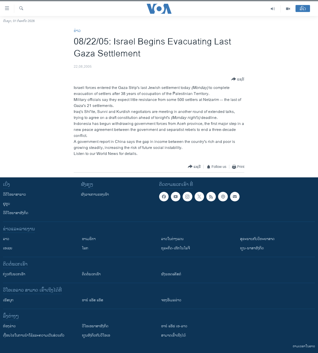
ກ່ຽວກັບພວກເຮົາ (14, 274)
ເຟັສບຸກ (8, 300)
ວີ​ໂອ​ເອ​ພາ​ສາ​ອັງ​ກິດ (95, 326)
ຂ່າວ (77, 30)
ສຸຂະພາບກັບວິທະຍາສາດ (257, 239)
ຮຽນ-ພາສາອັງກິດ (252, 248)
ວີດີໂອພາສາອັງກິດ (15, 213)
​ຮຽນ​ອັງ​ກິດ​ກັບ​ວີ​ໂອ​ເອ (96, 335)
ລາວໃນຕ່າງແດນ (172, 239)
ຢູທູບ (6, 203)
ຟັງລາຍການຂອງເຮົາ (95, 194)
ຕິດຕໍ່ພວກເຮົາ (91, 274)
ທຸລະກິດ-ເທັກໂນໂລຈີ (175, 248)
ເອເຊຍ (7, 248)
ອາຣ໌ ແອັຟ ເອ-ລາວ (174, 326)
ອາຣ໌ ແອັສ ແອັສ (92, 300)
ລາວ (6, 239)
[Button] (237, 79)
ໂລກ (85, 248)
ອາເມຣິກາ (89, 239)
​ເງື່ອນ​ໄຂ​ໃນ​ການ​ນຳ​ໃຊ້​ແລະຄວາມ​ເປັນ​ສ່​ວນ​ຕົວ (33, 335)
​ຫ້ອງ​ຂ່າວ (9, 326)
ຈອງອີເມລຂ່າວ (171, 300)
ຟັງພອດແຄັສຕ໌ (171, 274)
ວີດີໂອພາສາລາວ (14, 194)
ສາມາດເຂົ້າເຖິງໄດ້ (173, 335)
